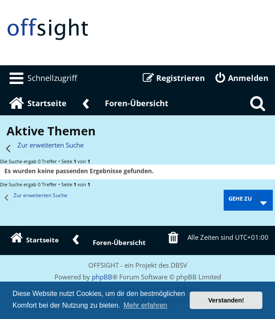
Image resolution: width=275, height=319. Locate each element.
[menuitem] (41, 78)
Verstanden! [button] (226, 300)
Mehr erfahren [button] (146, 305)
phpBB (102, 276)
